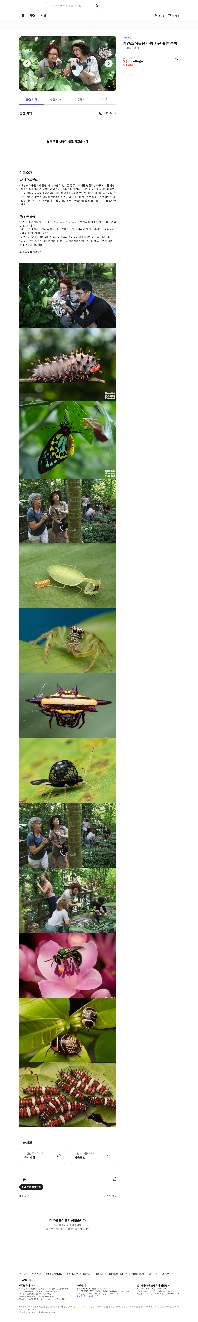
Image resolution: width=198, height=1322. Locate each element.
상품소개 (55, 99)
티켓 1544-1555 (99, 1288)
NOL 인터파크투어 (31, 1187)
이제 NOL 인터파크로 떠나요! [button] (65, 5)
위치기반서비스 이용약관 (78, 1273)
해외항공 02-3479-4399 (87, 1294)
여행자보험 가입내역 (117, 1273)
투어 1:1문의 (82, 1296)
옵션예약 (31, 99)
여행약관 (99, 1273)
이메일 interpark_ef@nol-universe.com (153, 1291)
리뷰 (104, 99)
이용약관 (36, 1273)
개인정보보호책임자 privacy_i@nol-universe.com (158, 1294)
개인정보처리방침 (53, 1273)
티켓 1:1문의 (94, 1296)
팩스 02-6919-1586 (85, 1291)
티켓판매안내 (138, 1273)
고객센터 (166, 1274)
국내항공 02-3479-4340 (109, 1294)
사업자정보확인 (52, 1291)
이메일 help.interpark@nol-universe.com (112, 1291)
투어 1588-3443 (83, 1288)
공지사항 (153, 1273)
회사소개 (23, 1273)
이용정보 (80, 99)
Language (26, 1280)
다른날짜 (108, 113)
